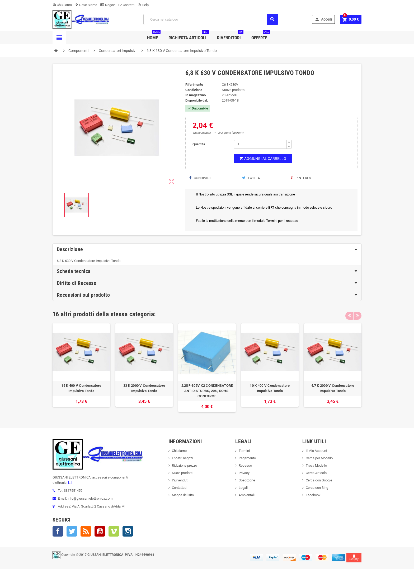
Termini (244, 451)
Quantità (198, 144)
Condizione (193, 90)
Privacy (244, 473)
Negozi (107, 5)
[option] (81, 367)
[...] (69, 483)
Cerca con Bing (317, 488)
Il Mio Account (316, 451)
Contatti (126, 5)
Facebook (58, 531)
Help (143, 5)
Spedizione (247, 480)
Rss (86, 531)
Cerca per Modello (319, 458)
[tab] (207, 249)
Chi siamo (179, 451)
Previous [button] (349, 314)
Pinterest (302, 178)
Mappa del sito (183, 495)
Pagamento (247, 458)
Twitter (72, 531)
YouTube (100, 531)
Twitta (251, 178)
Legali (243, 488)
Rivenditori (230, 35)
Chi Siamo (62, 5)
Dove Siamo (86, 5)
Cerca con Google (319, 480)
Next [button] (357, 314)
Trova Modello (316, 465)
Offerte (260, 35)
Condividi (200, 178)
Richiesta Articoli (188, 35)
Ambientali (247, 495)
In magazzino (195, 95)
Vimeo (114, 531)
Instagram (128, 531)
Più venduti (180, 480)
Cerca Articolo (316, 473)
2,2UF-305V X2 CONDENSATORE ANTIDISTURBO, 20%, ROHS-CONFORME (207, 391)
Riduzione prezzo (184, 465)
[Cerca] (210, 19)
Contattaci (179, 488)
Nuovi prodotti (182, 473)
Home (154, 35)
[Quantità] (260, 144)
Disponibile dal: (196, 100)
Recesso (245, 465)
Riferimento (194, 85)
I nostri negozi (182, 458)
